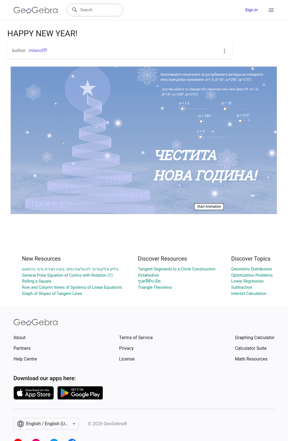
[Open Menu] (271, 10)
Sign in (251, 10)
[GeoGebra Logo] (36, 10)
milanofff (38, 50)
